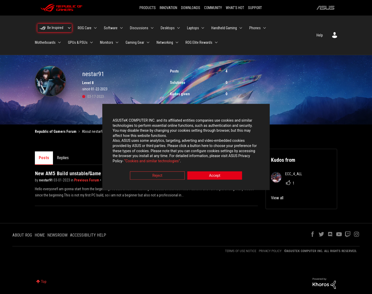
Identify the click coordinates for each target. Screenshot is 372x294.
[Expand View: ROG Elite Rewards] (216, 42)
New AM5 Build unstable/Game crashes (77, 173)
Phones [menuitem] (255, 28)
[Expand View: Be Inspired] (69, 28)
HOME (40, 235)
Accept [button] (214, 176)
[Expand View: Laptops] (202, 28)
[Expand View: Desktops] (178, 28)
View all (277, 197)
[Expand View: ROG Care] (95, 28)
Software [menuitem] (111, 28)
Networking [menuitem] (165, 42)
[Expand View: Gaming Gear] (148, 42)
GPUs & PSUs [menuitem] (78, 42)
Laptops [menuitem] (193, 28)
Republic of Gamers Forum (55, 131)
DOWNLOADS (190, 8)
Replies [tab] (63, 157)
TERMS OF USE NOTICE (240, 251)
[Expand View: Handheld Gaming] (240, 28)
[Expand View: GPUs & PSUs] (91, 42)
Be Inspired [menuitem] (55, 28)
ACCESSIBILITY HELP (88, 235)
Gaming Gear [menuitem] (135, 42)
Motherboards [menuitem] (45, 42)
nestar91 (46, 180)
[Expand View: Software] (121, 28)
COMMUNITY (213, 8)
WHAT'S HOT (235, 8)
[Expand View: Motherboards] (59, 42)
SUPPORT (255, 8)
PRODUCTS (148, 8)
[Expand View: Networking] (177, 42)
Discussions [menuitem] (139, 28)
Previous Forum (87, 180)
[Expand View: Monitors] (117, 42)
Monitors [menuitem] (106, 42)
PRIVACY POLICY (270, 251)
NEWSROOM (57, 235)
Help (319, 35)
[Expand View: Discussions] (152, 28)
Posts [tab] (44, 157)
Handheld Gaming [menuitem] (224, 28)
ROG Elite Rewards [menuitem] (198, 42)
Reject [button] (157, 176)
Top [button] (44, 282)
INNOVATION (168, 8)
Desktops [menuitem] (168, 28)
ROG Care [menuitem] (84, 28)
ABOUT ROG (22, 235)
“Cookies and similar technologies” (152, 161)
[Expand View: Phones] (264, 28)
